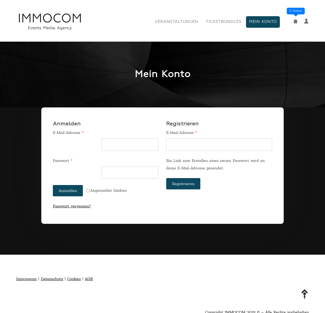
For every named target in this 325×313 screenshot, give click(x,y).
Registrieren (183, 183)
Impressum (26, 278)
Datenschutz (52, 278)
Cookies (74, 278)
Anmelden (68, 190)
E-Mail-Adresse (79, 132)
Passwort (73, 160)
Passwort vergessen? (72, 206)
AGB (89, 278)
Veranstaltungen (176, 22)
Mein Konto (263, 22)
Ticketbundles (223, 22)
